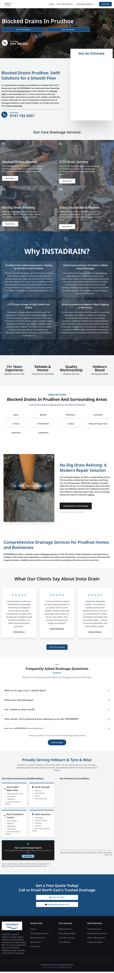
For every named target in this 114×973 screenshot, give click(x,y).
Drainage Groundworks (97, 935)
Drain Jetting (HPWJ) (67, 935)
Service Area (35, 943)
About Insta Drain (37, 939)
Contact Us (34, 948)
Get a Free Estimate (13, 29)
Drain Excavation (94, 930)
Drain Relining (65, 943)
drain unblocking (14, 105)
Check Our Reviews (57, 648)
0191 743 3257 (79, 513)
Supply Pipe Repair (95, 943)
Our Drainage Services (39, 935)
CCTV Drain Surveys (67, 939)
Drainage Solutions (86, 4)
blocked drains (23, 91)
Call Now (105, 4)
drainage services (49, 555)
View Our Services (40, 29)
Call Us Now (57, 743)
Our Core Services (65, 4)
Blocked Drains (65, 930)
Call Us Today (28, 857)
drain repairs (74, 478)
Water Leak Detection (96, 939)
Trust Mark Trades (65, 968)
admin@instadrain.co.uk (57, 906)
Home (51, 4)
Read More (10, 178)
